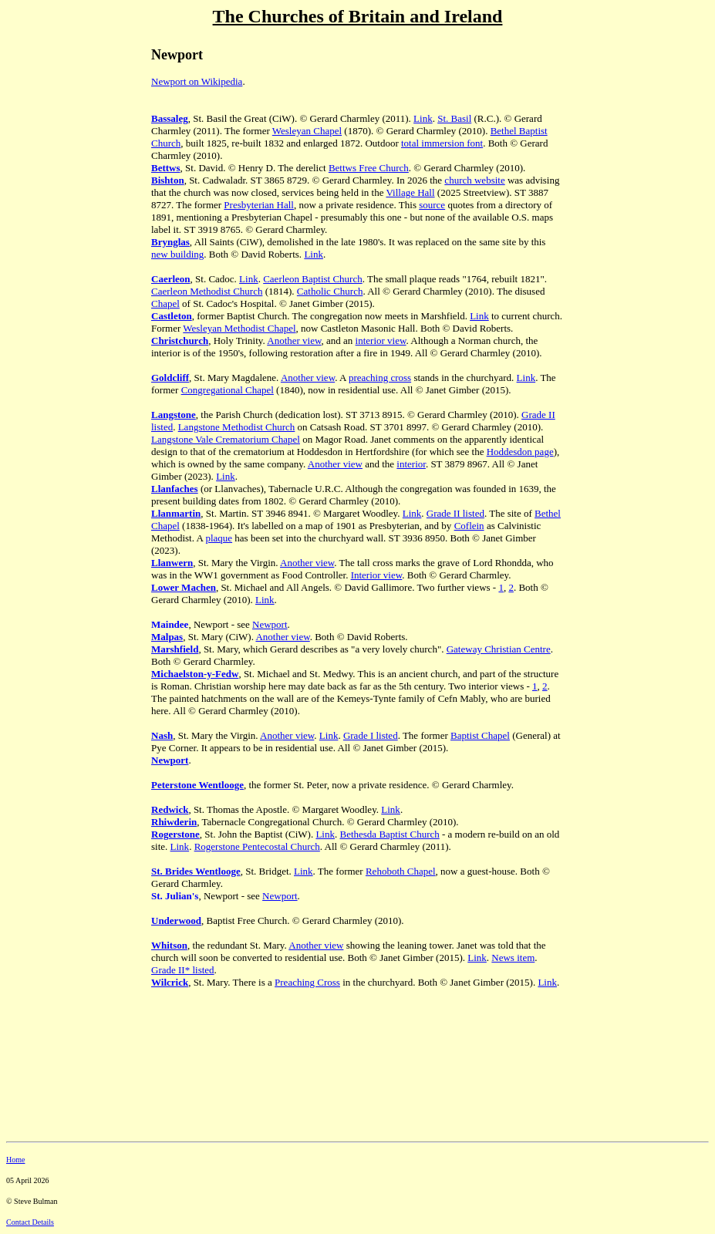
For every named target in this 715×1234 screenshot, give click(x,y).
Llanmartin (176, 513)
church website (474, 180)
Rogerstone (175, 834)
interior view (381, 340)
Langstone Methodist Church (236, 427)
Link (423, 118)
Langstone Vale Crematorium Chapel (225, 439)
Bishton (167, 180)
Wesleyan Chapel (307, 131)
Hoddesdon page (520, 451)
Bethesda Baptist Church (389, 834)
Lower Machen (183, 587)
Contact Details (30, 1222)
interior (411, 464)
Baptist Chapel (480, 735)
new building (177, 254)
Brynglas (170, 242)
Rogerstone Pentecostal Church (257, 846)
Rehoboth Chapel (401, 871)
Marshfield (174, 649)
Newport (270, 624)
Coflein (469, 525)
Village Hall (410, 192)
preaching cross (380, 377)
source (432, 205)
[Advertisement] (75, 292)
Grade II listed (455, 513)
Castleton (171, 316)
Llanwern (172, 562)
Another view (294, 340)
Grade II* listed (182, 970)
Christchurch (179, 340)
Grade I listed (370, 735)
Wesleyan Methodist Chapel (239, 328)
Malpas (167, 636)
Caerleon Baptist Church (313, 279)
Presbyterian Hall (259, 205)
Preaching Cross (307, 982)
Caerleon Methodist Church (206, 291)
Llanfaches (174, 488)
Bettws (165, 168)
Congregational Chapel (227, 390)
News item (513, 957)
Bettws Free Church (369, 168)
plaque (218, 538)
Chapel (165, 303)
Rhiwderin (174, 822)
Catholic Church (330, 291)
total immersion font (442, 143)
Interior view (377, 575)
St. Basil (454, 118)
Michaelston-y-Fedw (194, 673)
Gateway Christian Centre (499, 649)
